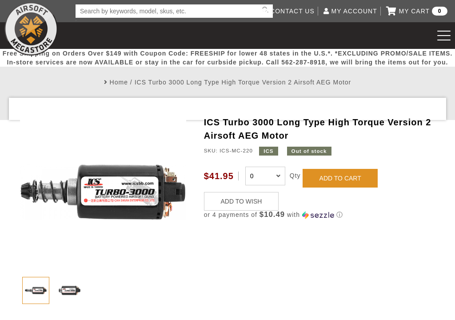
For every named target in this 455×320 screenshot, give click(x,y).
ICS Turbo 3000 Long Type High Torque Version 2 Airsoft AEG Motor (243, 82)
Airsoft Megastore (31, 29)
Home (119, 82)
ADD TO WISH (241, 201)
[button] (319, 215)
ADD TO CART (340, 178)
